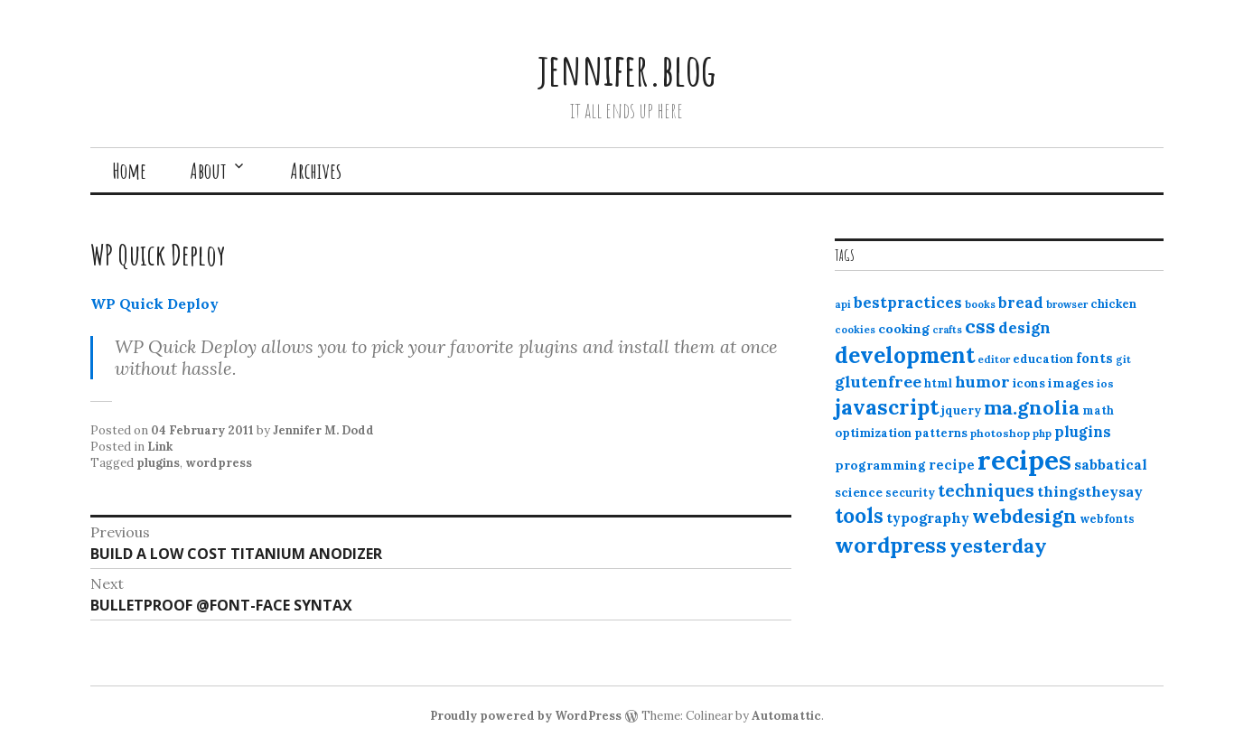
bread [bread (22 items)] (1020, 303)
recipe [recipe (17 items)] (952, 464)
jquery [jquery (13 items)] (961, 410)
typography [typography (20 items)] (927, 517)
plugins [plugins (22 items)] (1082, 432)
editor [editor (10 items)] (993, 359)
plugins (158, 463)
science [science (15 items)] (859, 492)
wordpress (218, 463)
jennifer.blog (627, 69)
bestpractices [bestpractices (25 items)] (908, 302)
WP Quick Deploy (154, 303)
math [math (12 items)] (1098, 410)
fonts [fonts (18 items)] (1094, 358)
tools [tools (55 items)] (859, 515)
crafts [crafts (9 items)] (947, 329)
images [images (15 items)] (1071, 383)
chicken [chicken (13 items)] (1113, 304)
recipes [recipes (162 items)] (1024, 460)
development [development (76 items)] (905, 354)
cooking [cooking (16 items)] (904, 329)
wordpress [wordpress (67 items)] (891, 544)
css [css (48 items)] (980, 326)
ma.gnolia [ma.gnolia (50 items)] (1032, 407)
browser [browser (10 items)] (1067, 304)
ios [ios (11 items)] (1105, 383)
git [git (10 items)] (1123, 359)
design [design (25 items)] (1024, 328)
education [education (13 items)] (1043, 359)
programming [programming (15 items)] (880, 465)
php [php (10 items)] (1042, 433)
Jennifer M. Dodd (323, 430)
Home (129, 170)
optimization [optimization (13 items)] (873, 433)
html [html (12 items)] (938, 383)
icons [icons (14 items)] (1029, 383)
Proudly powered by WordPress (526, 715)
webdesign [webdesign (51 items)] (1024, 515)
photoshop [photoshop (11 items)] (1000, 433)
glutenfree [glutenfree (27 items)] (878, 381)
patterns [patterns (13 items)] (941, 433)
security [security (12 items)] (910, 492)
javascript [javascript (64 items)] (887, 407)
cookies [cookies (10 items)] (855, 329)
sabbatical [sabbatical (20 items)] (1110, 464)
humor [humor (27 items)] (982, 381)
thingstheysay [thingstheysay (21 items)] (1090, 491)
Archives (315, 170)
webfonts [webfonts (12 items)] (1107, 519)
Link (160, 446)
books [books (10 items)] (980, 304)
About (208, 170)
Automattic (786, 715)
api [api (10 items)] (843, 304)
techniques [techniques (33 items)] (986, 490)
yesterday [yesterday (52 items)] (998, 545)
